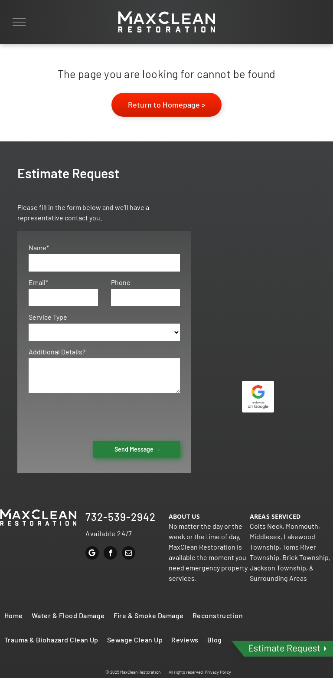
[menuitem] (13, 615)
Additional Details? (57, 351)
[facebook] (110, 554)
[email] (128, 554)
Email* (38, 282)
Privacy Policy (218, 672)
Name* (39, 247)
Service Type (48, 317)
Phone (121, 282)
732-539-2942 (120, 517)
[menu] (19, 22)
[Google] (92, 554)
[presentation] (94, 415)
